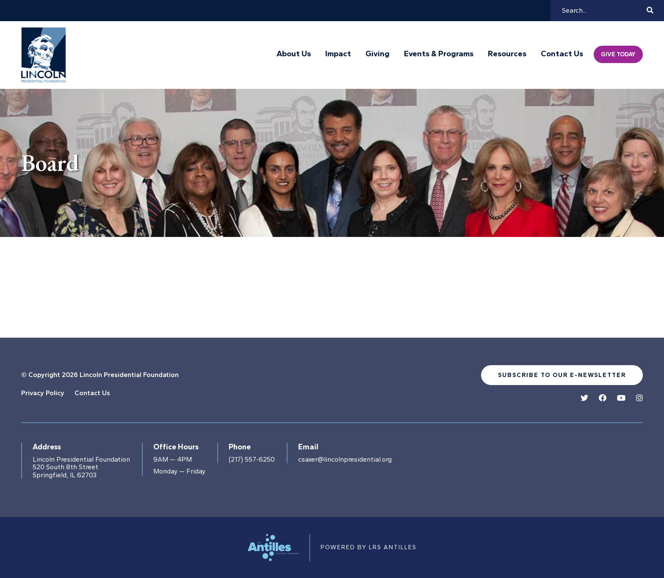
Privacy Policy (42, 393)
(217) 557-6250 (252, 459)
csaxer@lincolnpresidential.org (345, 459)
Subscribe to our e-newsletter (562, 375)
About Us (294, 53)
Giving (377, 53)
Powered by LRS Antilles (369, 547)
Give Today (618, 54)
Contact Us (562, 53)
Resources (507, 53)
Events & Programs (438, 53)
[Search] (603, 10)
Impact (338, 53)
